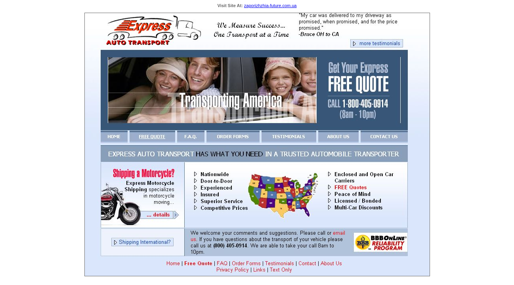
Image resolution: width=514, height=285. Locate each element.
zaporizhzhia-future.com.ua (270, 5)
